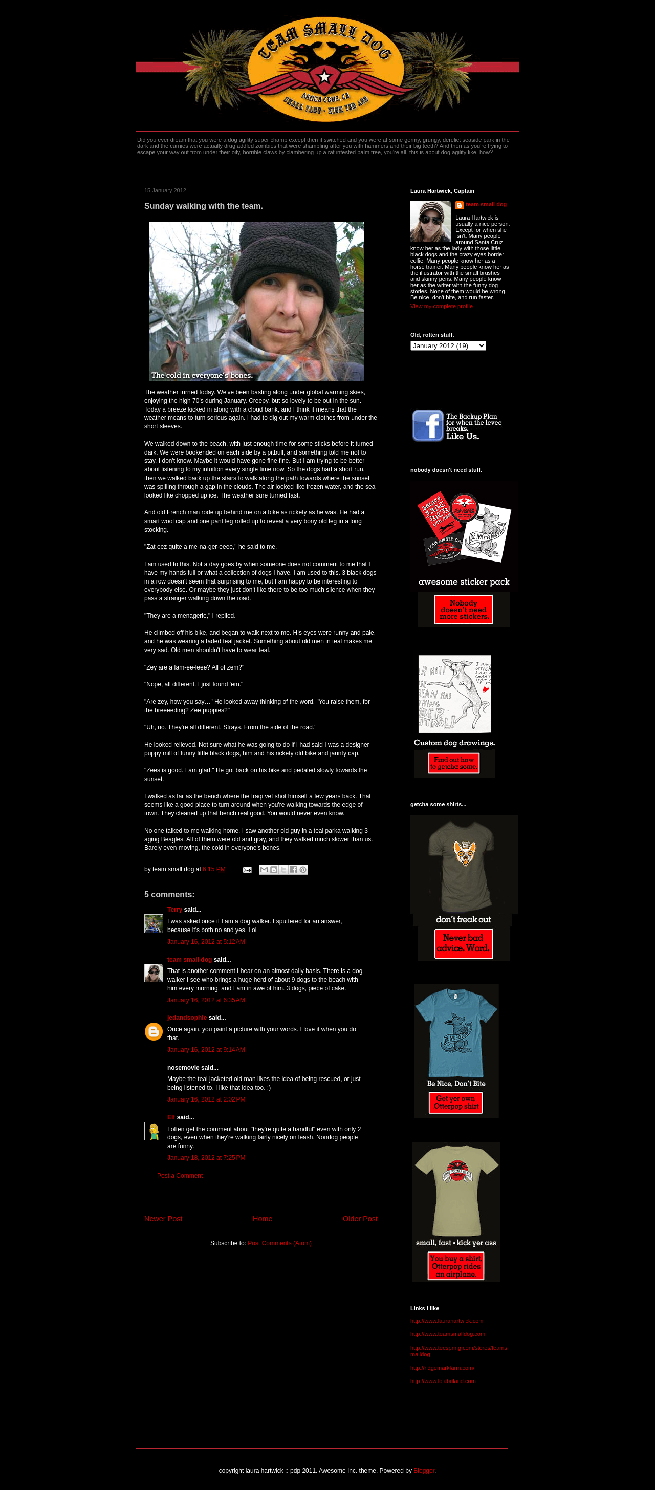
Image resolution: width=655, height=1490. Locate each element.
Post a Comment (180, 1175)
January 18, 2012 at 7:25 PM (206, 1157)
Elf (171, 1117)
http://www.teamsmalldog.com (447, 1334)
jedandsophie (187, 1017)
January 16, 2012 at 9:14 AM (206, 1049)
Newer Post (163, 1219)
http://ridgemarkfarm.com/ (442, 1368)
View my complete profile (441, 306)
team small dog (189, 959)
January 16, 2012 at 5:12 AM (206, 941)
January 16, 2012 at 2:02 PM (206, 1099)
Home (262, 1219)
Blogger (423, 1470)
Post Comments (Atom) (280, 1243)
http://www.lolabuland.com (443, 1381)
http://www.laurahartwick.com (446, 1321)
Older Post (360, 1219)
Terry (174, 909)
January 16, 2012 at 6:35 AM (206, 1000)
